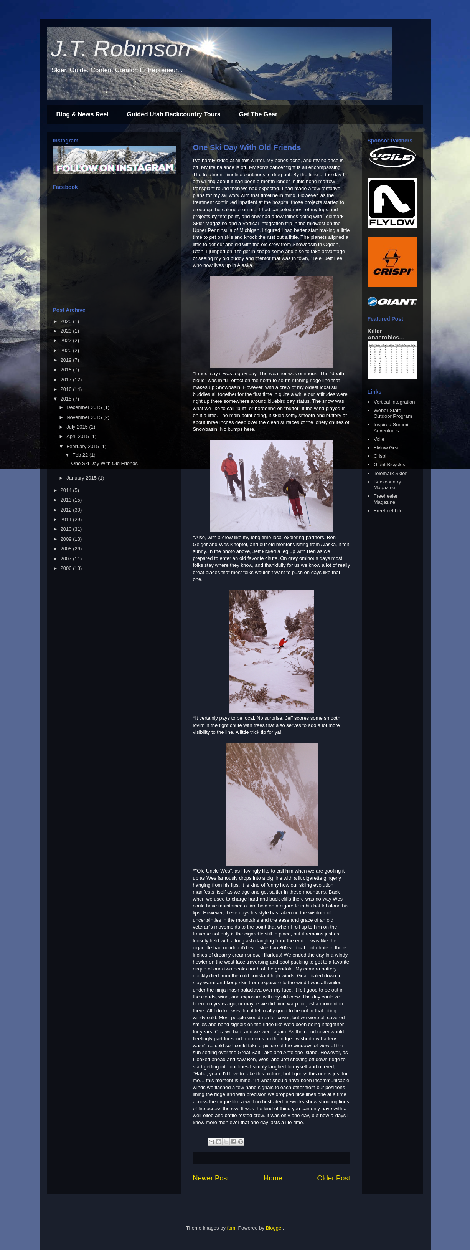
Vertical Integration (394, 402)
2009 (67, 539)
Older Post (333, 1178)
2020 (67, 350)
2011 (67, 519)
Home (273, 1178)
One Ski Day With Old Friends (247, 147)
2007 (67, 558)
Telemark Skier (390, 473)
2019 (67, 360)
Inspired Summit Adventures (392, 428)
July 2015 (77, 427)
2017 (67, 379)
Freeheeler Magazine (386, 499)
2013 (67, 500)
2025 (67, 321)
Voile (379, 439)
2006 (67, 568)
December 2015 (84, 407)
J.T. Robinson (121, 48)
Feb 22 (81, 455)
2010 (67, 529)
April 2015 (78, 436)
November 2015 (84, 417)
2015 (67, 399)
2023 (67, 331)
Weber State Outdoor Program (393, 413)
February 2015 (83, 446)
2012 (67, 510)
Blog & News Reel (82, 114)
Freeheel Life (388, 510)
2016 (67, 389)
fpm (231, 1228)
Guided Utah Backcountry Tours (174, 114)
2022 (67, 340)
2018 (67, 370)
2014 (67, 490)
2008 (67, 548)
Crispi (380, 456)
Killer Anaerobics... (386, 334)
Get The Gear (258, 114)
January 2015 (82, 478)
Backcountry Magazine (387, 485)
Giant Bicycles (389, 464)
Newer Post (211, 1178)
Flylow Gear (387, 447)
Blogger (274, 1228)
